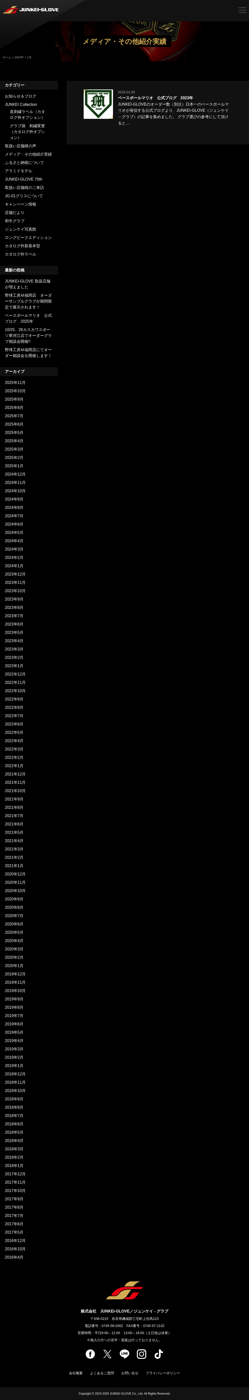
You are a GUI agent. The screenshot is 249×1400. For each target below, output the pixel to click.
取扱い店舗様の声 (20, 146)
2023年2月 (14, 657)
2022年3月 (14, 749)
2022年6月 (14, 724)
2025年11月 (15, 383)
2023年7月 (14, 616)
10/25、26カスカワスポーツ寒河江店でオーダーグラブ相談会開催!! (28, 336)
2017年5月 (14, 1232)
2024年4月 (14, 541)
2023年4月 (14, 641)
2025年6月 (14, 424)
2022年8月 (14, 707)
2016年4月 (14, 1257)
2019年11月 (15, 982)
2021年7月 (14, 816)
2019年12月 (15, 974)
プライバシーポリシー (163, 1373)
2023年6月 (14, 624)
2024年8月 (14, 507)
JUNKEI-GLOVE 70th (23, 179)
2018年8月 (14, 1107)
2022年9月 (14, 699)
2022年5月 (14, 732)
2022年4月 (14, 741)
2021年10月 (15, 791)
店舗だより (14, 212)
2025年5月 (14, 432)
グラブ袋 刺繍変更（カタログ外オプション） (27, 132)
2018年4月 (14, 1141)
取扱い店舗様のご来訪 (24, 187)
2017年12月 (15, 1174)
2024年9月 (14, 499)
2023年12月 (15, 574)
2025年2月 (14, 457)
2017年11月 (15, 1182)
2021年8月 (14, 807)
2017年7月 (14, 1216)
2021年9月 (14, 799)
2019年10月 (15, 991)
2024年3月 (14, 549)
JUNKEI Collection (21, 104)
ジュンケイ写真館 (20, 229)
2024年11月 (15, 482)
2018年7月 (14, 1116)
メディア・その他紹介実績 (28, 154)
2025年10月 (15, 391)
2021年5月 (14, 832)
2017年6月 (14, 1224)
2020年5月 (14, 932)
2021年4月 (14, 841)
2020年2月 (14, 957)
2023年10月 (15, 591)
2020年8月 (14, 907)
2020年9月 (14, 899)
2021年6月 (14, 824)
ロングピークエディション (28, 237)
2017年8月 (14, 1207)
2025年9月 (14, 399)
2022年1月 (14, 766)
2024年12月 (15, 474)
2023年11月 (15, 582)
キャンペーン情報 (20, 204)
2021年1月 (14, 866)
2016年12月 (15, 1241)
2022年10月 (15, 691)
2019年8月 (14, 1007)
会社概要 (76, 1373)
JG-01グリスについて (24, 196)
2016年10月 (15, 1249)
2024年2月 (14, 557)
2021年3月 (14, 849)
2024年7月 (14, 516)
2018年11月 (15, 1082)
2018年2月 (14, 1157)
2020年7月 (14, 916)
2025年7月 (14, 416)
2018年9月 (14, 1099)
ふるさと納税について (24, 162)
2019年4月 (14, 1041)
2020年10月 (15, 891)
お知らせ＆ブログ (20, 96)
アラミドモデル (18, 171)
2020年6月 (14, 924)
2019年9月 (14, 999)
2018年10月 (15, 1091)
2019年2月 (14, 1057)
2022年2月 (14, 757)
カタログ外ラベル (20, 254)
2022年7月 (14, 716)
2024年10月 (15, 491)
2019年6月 (14, 1024)
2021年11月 (15, 782)
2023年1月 (14, 666)
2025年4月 (14, 441)
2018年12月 (15, 1074)
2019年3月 (14, 1049)
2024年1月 (14, 566)
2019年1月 (14, 1066)
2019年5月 (14, 1032)
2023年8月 (14, 607)
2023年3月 (14, 649)
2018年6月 (14, 1124)
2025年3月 (14, 449)
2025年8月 (14, 407)
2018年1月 (14, 1166)
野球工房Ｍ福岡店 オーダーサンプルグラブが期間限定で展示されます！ (28, 301)
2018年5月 (14, 1132)
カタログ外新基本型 (22, 246)
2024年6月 (14, 524)
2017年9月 (14, 1199)
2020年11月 (15, 882)
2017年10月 (15, 1191)
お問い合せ (129, 1373)
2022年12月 (15, 674)
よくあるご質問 (102, 1373)
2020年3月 (14, 949)
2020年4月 (14, 941)
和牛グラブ (14, 221)
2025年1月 (14, 466)
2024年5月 (14, 532)
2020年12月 (15, 874)
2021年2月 (14, 857)
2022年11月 (15, 682)
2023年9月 (14, 599)
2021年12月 (15, 774)
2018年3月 (14, 1149)
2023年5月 (14, 632)
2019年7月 (14, 1016)
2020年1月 (14, 966)
